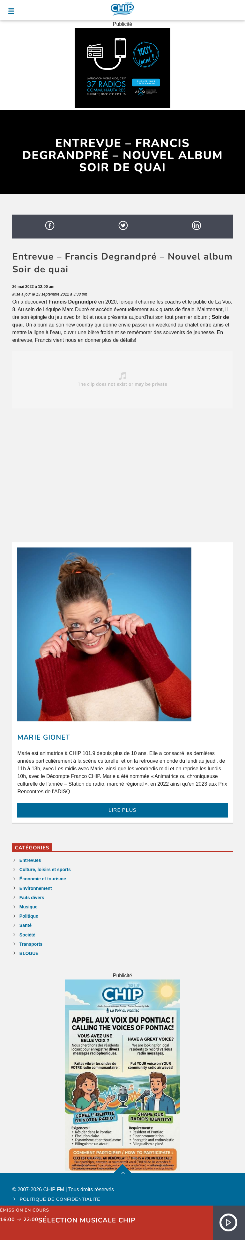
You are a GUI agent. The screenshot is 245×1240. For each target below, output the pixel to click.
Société (27, 934)
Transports (30, 944)
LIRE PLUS (122, 810)
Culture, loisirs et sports (45, 869)
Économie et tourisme (42, 878)
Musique (28, 906)
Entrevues (30, 860)
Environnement (35, 888)
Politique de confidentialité (60, 1199)
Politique (28, 916)
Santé (25, 925)
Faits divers (31, 897)
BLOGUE (29, 953)
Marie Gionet (43, 737)
